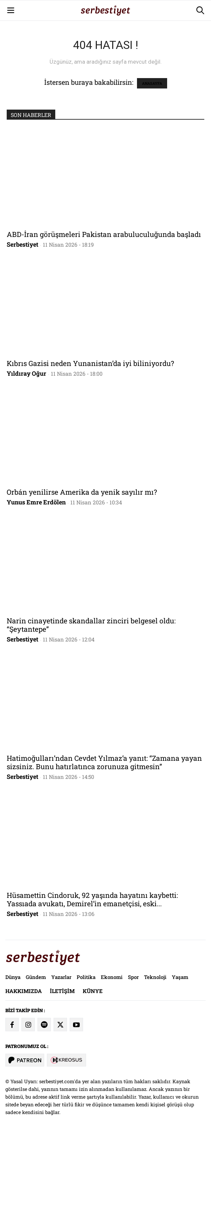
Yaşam (180, 1070)
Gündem (36, 1070)
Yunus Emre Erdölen (36, 596)
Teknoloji (155, 1070)
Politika (86, 1070)
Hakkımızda (23, 1084)
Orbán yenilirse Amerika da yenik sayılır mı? (82, 586)
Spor (133, 1070)
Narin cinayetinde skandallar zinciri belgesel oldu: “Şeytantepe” (91, 719)
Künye (92, 1084)
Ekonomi (112, 1070)
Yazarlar (61, 1070)
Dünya (12, 1070)
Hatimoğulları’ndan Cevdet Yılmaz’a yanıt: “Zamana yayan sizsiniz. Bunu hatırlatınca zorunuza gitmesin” (104, 856)
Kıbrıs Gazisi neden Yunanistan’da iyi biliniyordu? (90, 457)
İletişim (62, 1084)
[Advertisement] (105, 47)
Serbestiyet (22, 338)
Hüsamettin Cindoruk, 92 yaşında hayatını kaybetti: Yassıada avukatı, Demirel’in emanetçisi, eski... (92, 993)
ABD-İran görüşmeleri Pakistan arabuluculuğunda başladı (104, 328)
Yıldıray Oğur (26, 467)
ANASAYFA (152, 177)
